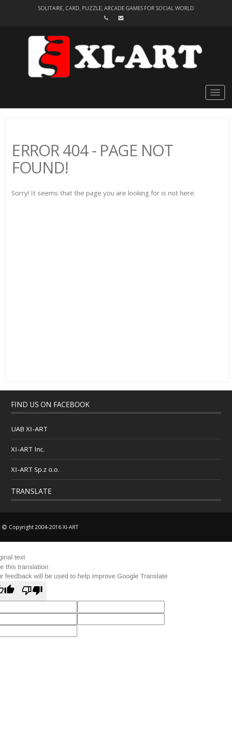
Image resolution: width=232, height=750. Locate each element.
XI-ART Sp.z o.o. (35, 469)
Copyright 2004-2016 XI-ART (44, 527)
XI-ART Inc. (28, 449)
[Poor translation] (32, 591)
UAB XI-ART (29, 428)
